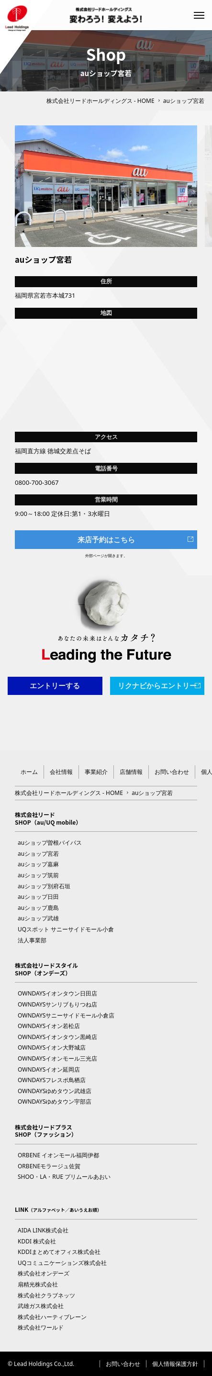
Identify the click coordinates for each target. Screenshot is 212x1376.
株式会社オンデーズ (43, 1273)
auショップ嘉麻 (38, 864)
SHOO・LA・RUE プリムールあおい (64, 1177)
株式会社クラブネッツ (46, 1295)
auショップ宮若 (38, 854)
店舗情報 (131, 772)
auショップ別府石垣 (44, 886)
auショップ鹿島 (38, 908)
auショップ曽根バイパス (50, 843)
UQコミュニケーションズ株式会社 (62, 1263)
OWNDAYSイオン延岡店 (49, 1069)
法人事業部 (32, 940)
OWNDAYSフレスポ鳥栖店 (52, 1080)
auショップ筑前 (38, 875)
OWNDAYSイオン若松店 (49, 1026)
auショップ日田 (38, 897)
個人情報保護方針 (175, 1364)
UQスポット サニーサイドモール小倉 (66, 929)
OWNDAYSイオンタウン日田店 (57, 993)
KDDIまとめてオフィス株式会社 (59, 1252)
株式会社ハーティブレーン (52, 1317)
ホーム (29, 772)
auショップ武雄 (38, 918)
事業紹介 (96, 772)
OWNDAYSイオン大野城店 (52, 1047)
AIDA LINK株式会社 (43, 1230)
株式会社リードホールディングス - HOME (100, 101)
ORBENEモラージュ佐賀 (49, 1166)
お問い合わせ (172, 772)
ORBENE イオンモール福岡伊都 (58, 1155)
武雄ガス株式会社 (41, 1306)
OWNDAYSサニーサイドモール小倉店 (66, 1015)
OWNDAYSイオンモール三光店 (57, 1058)
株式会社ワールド (41, 1327)
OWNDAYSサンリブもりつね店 (57, 1004)
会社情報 (61, 772)
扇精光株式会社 (38, 1284)
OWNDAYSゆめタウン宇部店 (54, 1101)
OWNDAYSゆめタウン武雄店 (54, 1091)
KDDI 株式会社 (37, 1241)
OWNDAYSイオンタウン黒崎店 (57, 1037)
